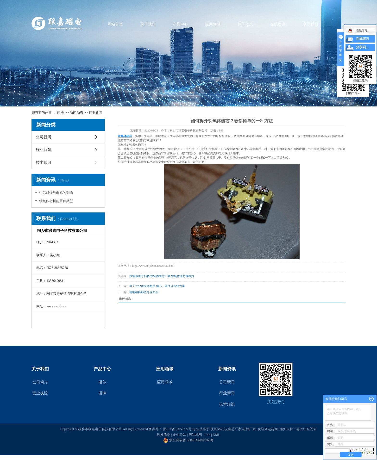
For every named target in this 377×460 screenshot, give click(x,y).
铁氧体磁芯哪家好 (182, 276)
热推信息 (163, 435)
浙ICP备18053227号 (177, 429)
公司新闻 (43, 137)
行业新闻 (95, 112)
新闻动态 (245, 24)
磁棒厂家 (249, 429)
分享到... (362, 47)
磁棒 (102, 393)
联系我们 (310, 24)
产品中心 (180, 24)
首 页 (60, 112)
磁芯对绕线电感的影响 (55, 193)
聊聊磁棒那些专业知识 (143, 292)
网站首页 (115, 24)
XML (216, 435)
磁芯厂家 (234, 429)
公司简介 (40, 382)
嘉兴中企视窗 (306, 429)
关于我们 (148, 24)
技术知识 (43, 162)
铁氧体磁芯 (218, 429)
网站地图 (195, 435)
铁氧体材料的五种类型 (55, 201)
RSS (207, 435)
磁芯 (102, 382)
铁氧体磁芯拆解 (139, 276)
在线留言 (278, 24)
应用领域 (212, 24)
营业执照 (40, 393)
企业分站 (179, 435)
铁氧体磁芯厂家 (160, 276)
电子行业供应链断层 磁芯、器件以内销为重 (157, 286)
